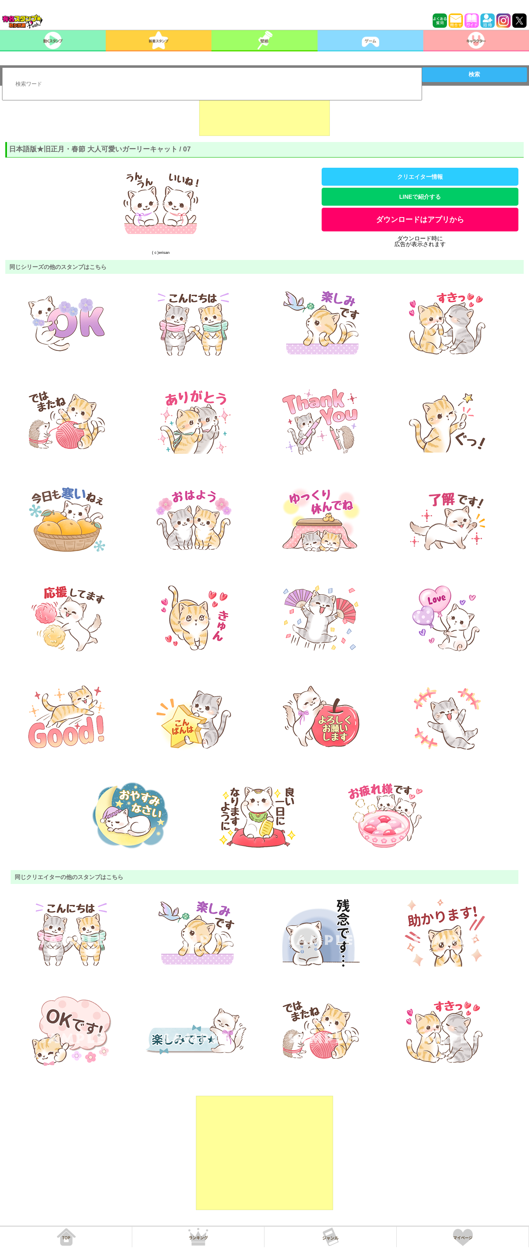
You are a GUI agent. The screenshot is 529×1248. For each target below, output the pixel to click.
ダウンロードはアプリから (420, 219)
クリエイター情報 (420, 176)
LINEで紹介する (420, 196)
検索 (474, 74)
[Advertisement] (264, 115)
